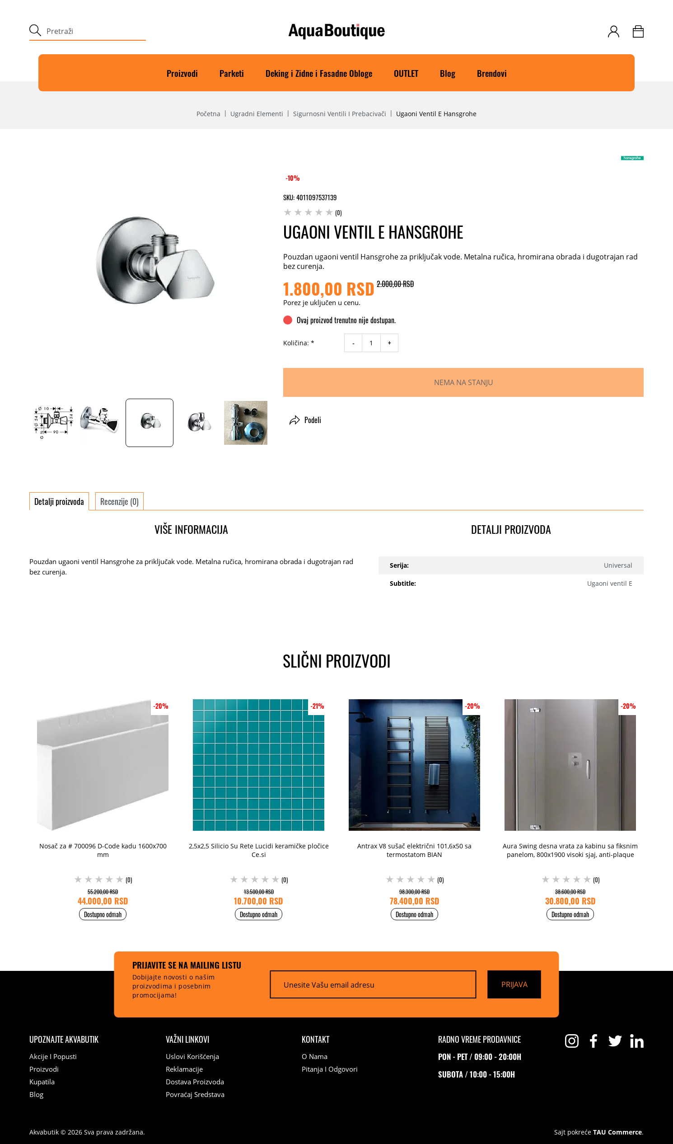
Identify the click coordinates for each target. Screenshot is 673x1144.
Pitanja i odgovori (330, 1068)
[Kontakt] (315, 1039)
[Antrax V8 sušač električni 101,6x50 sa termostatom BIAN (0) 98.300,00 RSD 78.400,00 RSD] (414, 800)
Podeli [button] (305, 419)
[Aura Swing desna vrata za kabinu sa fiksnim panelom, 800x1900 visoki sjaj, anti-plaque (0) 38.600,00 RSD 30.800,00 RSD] (570, 800)
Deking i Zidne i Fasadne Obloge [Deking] (319, 72)
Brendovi (492, 72)
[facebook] (593, 1041)
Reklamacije (184, 1068)
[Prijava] (514, 984)
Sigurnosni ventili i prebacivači (339, 114)
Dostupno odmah (103, 914)
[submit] (35, 31)
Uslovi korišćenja (192, 1056)
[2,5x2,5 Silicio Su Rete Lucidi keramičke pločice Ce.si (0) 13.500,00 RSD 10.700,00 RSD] (258, 800)
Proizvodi (182, 72)
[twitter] (615, 1041)
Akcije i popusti (53, 1056)
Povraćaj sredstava (195, 1094)
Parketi (232, 72)
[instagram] (572, 1041)
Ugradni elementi (256, 114)
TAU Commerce (617, 1132)
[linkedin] (637, 1041)
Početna (208, 114)
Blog (447, 72)
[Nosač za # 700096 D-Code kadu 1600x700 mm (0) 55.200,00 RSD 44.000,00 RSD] (102, 800)
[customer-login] (613, 31)
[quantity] (371, 343)
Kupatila (42, 1081)
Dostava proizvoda (195, 1081)
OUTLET (406, 72)
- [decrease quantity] (353, 343)
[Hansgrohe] (632, 158)
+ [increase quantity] (389, 343)
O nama (314, 1056)
